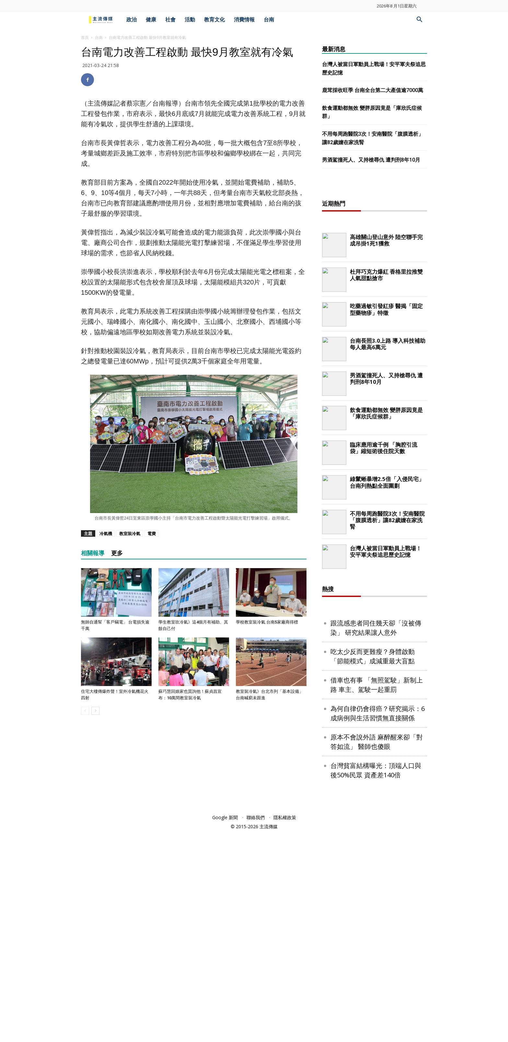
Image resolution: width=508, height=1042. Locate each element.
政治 (131, 19)
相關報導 (92, 553)
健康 (151, 19)
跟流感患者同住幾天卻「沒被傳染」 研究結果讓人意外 (375, 837)
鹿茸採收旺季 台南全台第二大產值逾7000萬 (372, 90)
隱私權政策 (284, 1026)
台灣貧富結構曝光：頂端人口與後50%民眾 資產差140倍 (375, 979)
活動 (190, 19)
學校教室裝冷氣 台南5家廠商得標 (267, 622)
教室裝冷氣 (129, 533)
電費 (151, 533)
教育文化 (214, 19)
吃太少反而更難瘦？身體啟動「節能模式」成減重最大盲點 (372, 865)
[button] (419, 20)
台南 (269, 19)
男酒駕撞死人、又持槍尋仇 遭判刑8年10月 (371, 160)
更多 (117, 553)
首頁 (85, 37)
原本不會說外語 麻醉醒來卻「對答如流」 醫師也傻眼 (376, 951)
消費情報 (244, 19)
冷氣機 (105, 533)
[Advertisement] (374, 290)
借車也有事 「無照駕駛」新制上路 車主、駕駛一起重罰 (376, 894)
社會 (170, 19)
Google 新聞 (225, 1026)
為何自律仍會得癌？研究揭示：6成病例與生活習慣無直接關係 (377, 922)
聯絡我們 (256, 1026)
